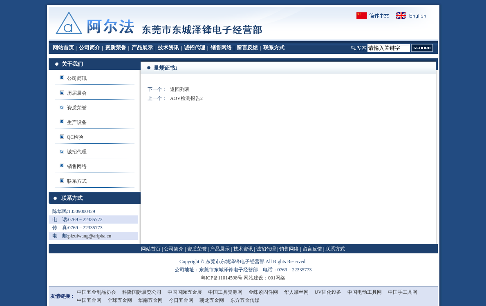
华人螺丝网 (296, 292)
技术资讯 (168, 47)
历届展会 (77, 93)
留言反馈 (247, 47)
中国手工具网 (402, 292)
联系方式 (273, 47)
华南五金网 (150, 300)
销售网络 (221, 47)
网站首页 (63, 47)
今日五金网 (181, 300)
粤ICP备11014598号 (221, 278)
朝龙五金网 (211, 300)
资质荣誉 (115, 47)
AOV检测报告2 (186, 98)
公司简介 (89, 47)
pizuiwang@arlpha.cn (89, 236)
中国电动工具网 (364, 292)
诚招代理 (194, 47)
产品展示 (142, 47)
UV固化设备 (328, 292)
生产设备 (77, 122)
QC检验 (75, 137)
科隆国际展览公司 (141, 292)
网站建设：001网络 (264, 278)
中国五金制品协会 (96, 292)
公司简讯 (77, 78)
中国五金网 (89, 300)
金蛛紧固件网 (263, 292)
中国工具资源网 (225, 292)
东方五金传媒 (245, 300)
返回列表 (180, 89)
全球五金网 (120, 300)
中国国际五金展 (185, 292)
